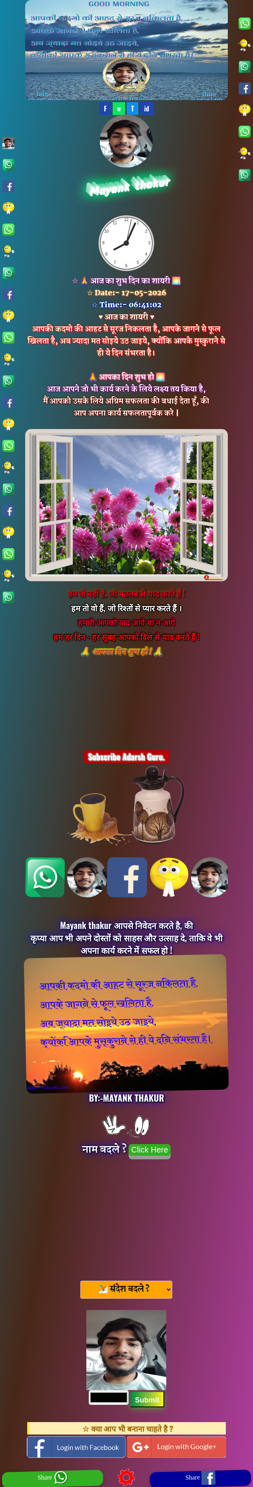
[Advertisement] (126, 1217)
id (146, 108)
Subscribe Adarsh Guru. (126, 757)
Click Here (149, 1149)
